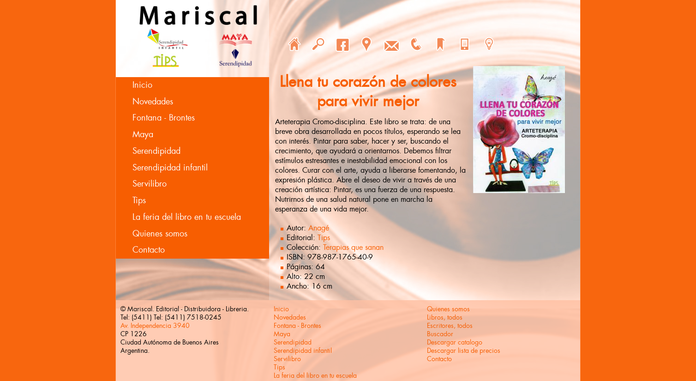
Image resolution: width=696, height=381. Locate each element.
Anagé (318, 228)
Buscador (440, 334)
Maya (142, 134)
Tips (139, 200)
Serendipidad (156, 151)
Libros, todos (444, 317)
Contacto (148, 249)
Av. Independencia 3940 (155, 325)
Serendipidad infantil (170, 167)
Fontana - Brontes (163, 117)
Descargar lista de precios (463, 350)
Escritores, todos (450, 325)
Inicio (142, 85)
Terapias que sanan (353, 247)
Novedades (152, 101)
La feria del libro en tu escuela (186, 217)
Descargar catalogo (454, 342)
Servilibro (149, 183)
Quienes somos (159, 233)
